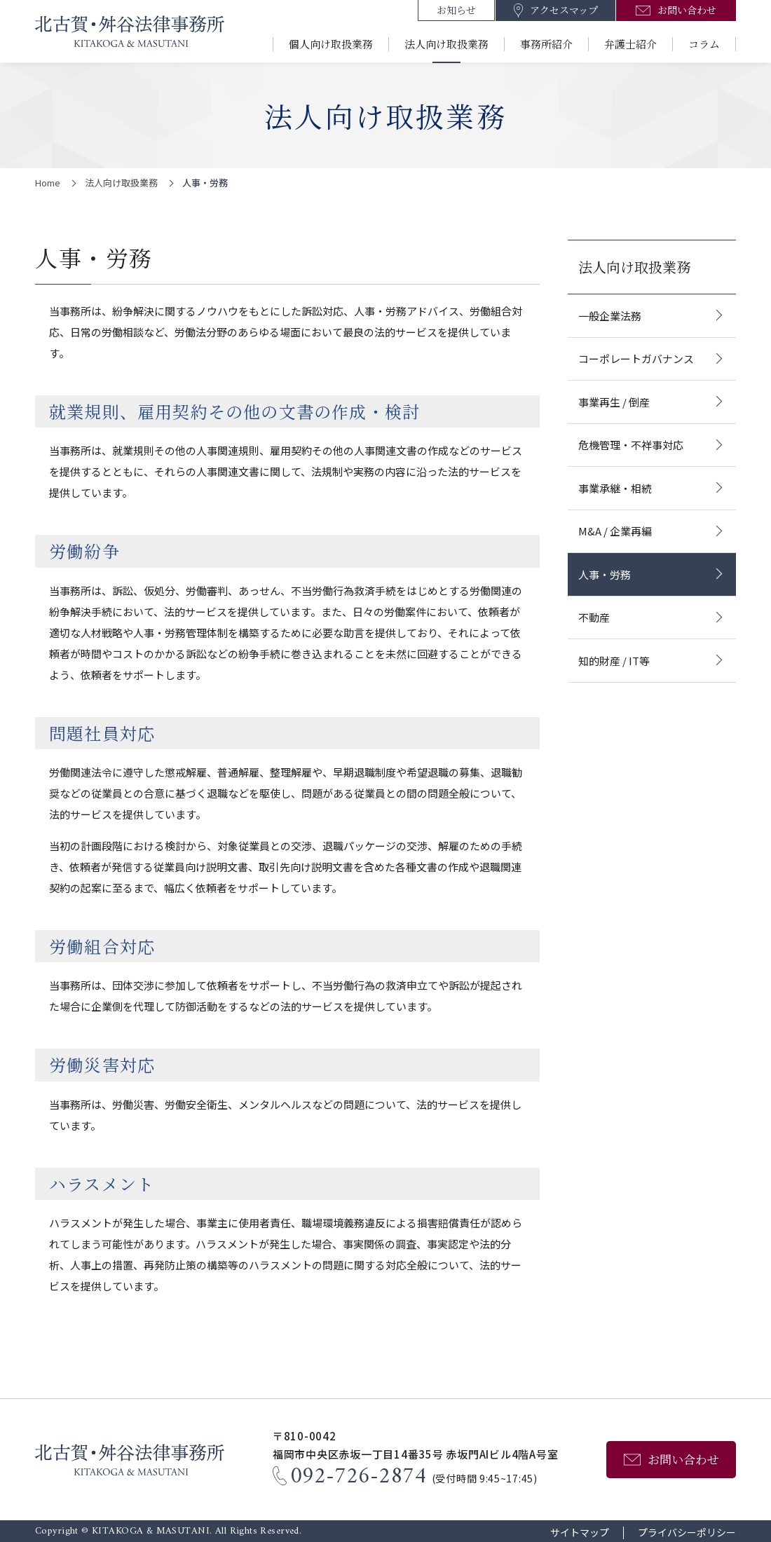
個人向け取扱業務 (331, 44)
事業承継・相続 (615, 488)
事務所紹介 (546, 44)
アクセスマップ (564, 10)
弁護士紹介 (630, 44)
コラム (704, 44)
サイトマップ (579, 1533)
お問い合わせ (686, 10)
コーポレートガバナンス (636, 358)
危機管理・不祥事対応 (630, 444)
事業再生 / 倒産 (614, 402)
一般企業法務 (609, 315)
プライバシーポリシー (687, 1533)
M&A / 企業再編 (615, 531)
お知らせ (456, 10)
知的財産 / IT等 (614, 660)
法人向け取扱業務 (446, 44)
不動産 (594, 617)
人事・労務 (604, 574)
